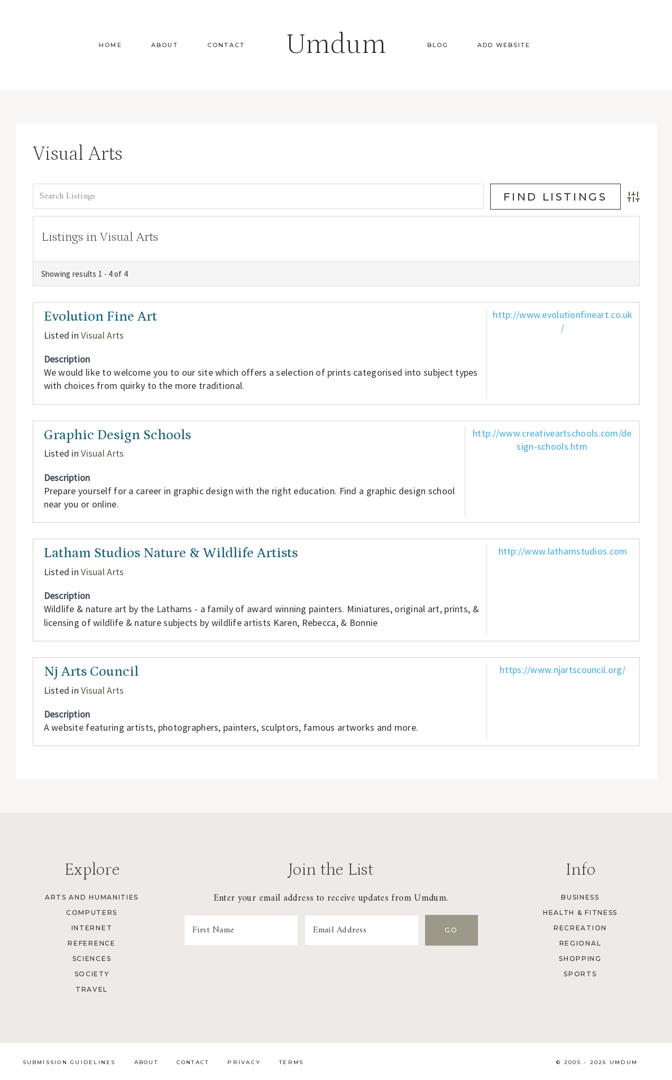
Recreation (580, 928)
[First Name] (241, 930)
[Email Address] (362, 930)
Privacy (244, 1062)
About (164, 45)
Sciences (91, 959)
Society (92, 974)
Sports (580, 974)
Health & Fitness (580, 912)
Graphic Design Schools (117, 435)
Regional (580, 943)
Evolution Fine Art (100, 316)
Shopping (580, 959)
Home (110, 45)
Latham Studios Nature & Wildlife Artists (171, 553)
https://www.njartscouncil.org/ (563, 670)
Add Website (503, 45)
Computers (91, 912)
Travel (92, 989)
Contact (226, 45)
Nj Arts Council (91, 671)
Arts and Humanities (92, 897)
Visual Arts (102, 335)
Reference (91, 943)
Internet (91, 928)
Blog (437, 45)
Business (580, 897)
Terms (291, 1062)
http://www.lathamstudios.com (563, 551)
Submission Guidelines (69, 1062)
